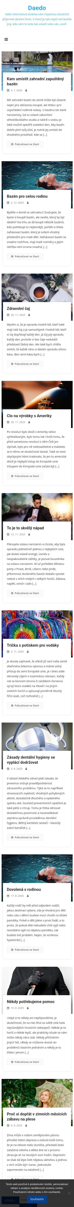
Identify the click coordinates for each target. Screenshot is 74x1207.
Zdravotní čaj (18, 308)
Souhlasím (37, 1199)
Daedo (37, 8)
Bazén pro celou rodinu (27, 196)
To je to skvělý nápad (25, 528)
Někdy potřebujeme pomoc (31, 1001)
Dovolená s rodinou (24, 889)
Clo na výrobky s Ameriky (29, 415)
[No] (69, 1193)
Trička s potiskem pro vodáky (33, 645)
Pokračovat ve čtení (25, 144)
